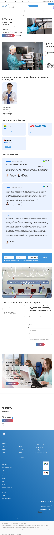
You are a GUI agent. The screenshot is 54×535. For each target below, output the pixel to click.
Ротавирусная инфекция (6, 493)
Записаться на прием (33, 5)
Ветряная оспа (4, 465)
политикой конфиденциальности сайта (32, 260)
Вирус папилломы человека (7, 467)
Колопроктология (22, 451)
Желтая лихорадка (5, 479)
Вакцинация (4, 443)
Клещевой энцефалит (6, 486)
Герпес (3, 473)
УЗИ (19, 443)
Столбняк (3, 495)
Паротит (3, 489)
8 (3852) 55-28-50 (6, 418)
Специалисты (21, 437)
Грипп (3, 475)
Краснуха (3, 484)
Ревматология (4, 446)
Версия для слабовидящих (46, 509)
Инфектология (21, 454)
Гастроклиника (4, 440)
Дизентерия (4, 476)
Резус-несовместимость (6, 498)
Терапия (3, 452)
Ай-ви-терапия (4, 449)
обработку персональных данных (17, 260)
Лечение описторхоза (6, 451)
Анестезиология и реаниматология (25, 446)
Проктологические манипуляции (41, 452)
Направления (4, 437)
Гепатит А (3, 470)
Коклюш (3, 481)
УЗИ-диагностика (38, 440)
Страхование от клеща (6, 454)
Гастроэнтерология (22, 440)
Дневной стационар (39, 447)
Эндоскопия (4, 441)
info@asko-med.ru (5, 425)
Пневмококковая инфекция (7, 490)
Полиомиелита (4, 492)
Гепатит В (3, 472)
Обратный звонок (7, 420)
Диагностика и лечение (40, 437)
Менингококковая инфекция (7, 487)
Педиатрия (20, 455)
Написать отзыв (8, 132)
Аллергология (4, 444)
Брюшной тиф (4, 464)
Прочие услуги (38, 449)
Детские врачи (21, 457)
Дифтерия (3, 478)
